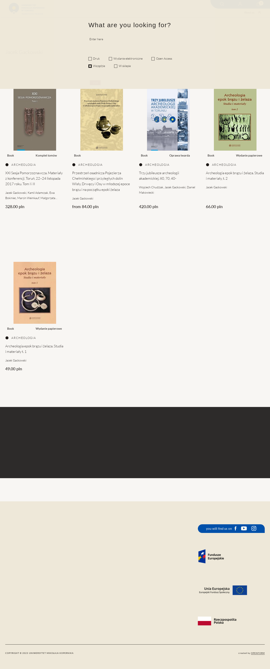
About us (249, 12)
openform (258, 653)
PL (259, 12)
